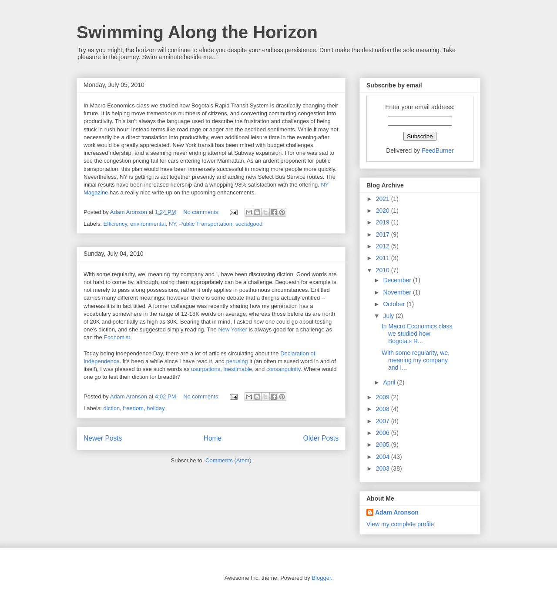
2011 (383, 257)
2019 (383, 222)
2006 (383, 432)
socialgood (248, 224)
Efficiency (115, 224)
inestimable (238, 369)
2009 (383, 397)
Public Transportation (205, 224)
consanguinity (283, 369)
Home (213, 438)
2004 (383, 456)
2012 (383, 246)
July (389, 315)
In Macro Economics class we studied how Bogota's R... (417, 333)
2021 (383, 198)
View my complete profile (400, 524)
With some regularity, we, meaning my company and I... (416, 360)
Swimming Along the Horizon (197, 32)
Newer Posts (103, 438)
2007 (383, 421)
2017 (383, 234)
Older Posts (321, 438)
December (398, 280)
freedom (133, 408)
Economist (117, 337)
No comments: (202, 212)
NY (172, 224)
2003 (383, 468)
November (398, 292)
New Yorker (232, 329)
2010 (383, 270)
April (390, 382)
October (394, 304)
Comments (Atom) (228, 460)
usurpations (205, 369)
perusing (237, 361)
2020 (383, 210)
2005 (383, 444)
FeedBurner (438, 150)
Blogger (321, 578)
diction (112, 408)
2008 (383, 408)
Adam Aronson (397, 512)
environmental (148, 224)
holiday (155, 408)
